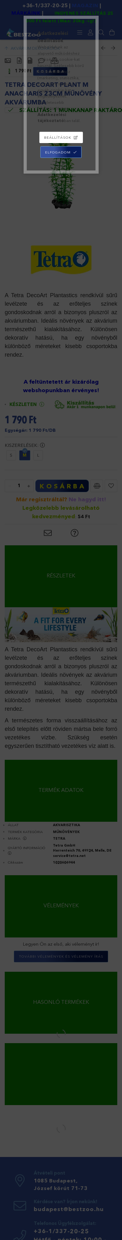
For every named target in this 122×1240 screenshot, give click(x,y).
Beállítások (57, 137)
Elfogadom (58, 152)
